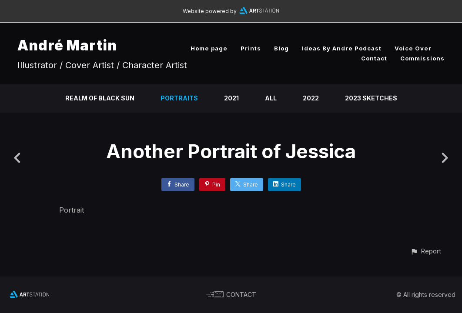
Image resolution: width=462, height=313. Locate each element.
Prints (251, 48)
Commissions (422, 58)
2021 (231, 98)
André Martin (67, 45)
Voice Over (413, 48)
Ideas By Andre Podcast (342, 48)
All (271, 98)
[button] (426, 251)
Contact (374, 58)
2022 (311, 98)
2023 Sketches (371, 98)
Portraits (179, 98)
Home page (209, 48)
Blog (281, 48)
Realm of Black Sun (99, 98)
